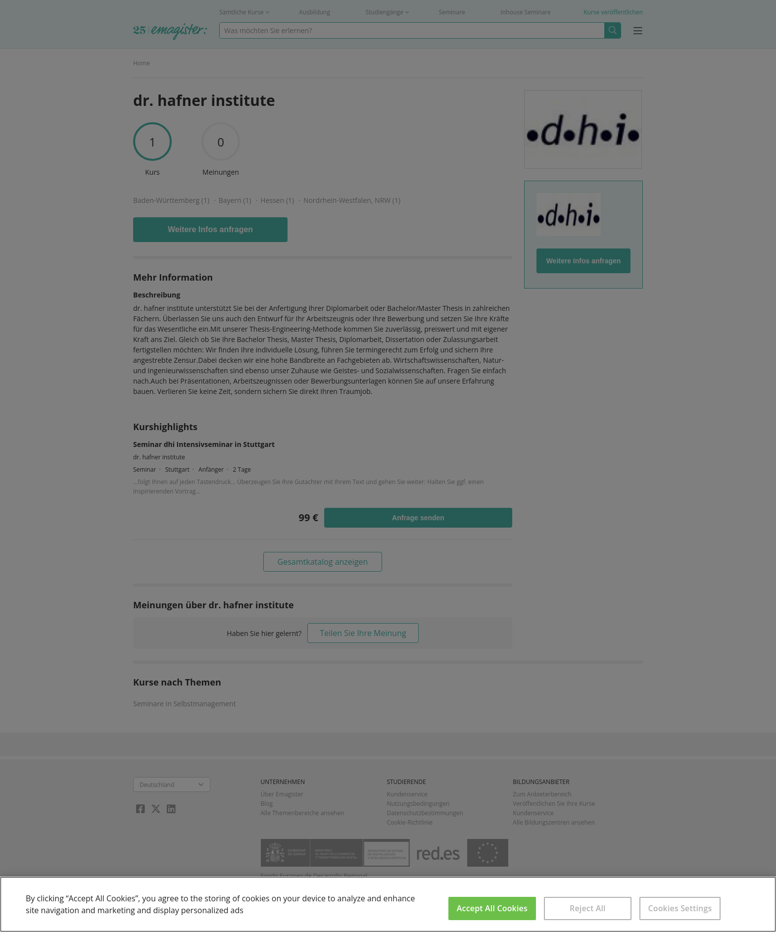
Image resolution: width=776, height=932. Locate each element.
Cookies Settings (680, 908)
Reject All (588, 908)
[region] (388, 904)
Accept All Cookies (492, 908)
